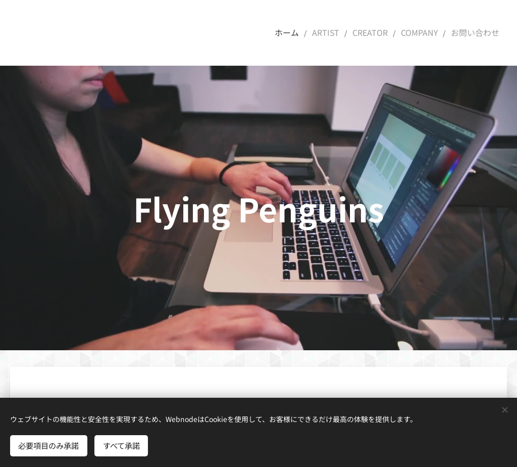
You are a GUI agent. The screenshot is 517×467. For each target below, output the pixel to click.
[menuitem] (302, 32)
